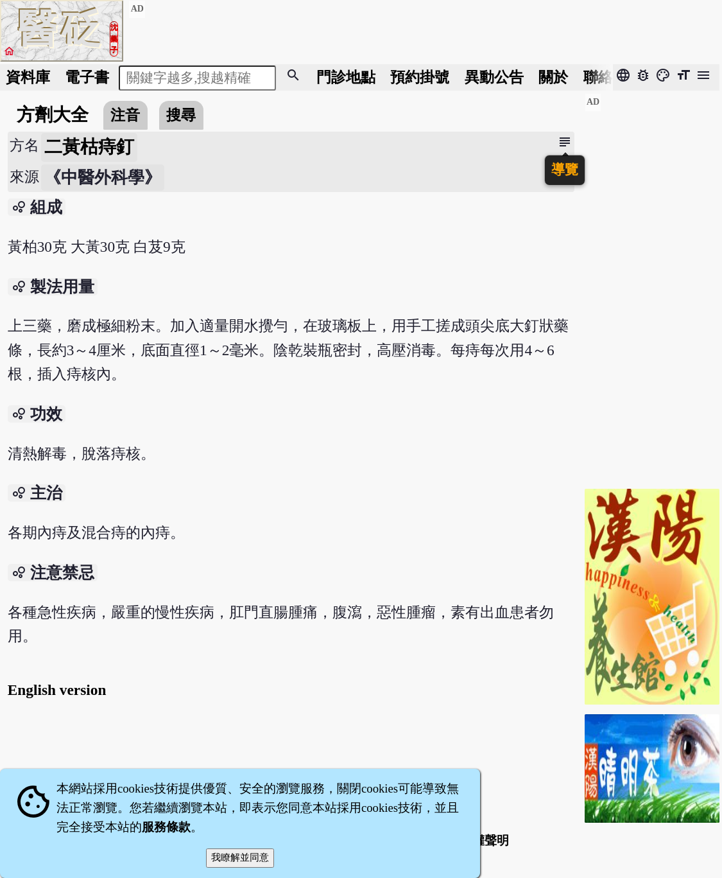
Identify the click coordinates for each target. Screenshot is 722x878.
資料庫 (28, 77)
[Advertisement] (652, 286)
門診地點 (345, 77)
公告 (494, 77)
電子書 (87, 77)
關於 (553, 77)
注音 (125, 115)
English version (57, 689)
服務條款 (166, 827)
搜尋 (181, 115)
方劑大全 (53, 115)
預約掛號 (419, 77)
